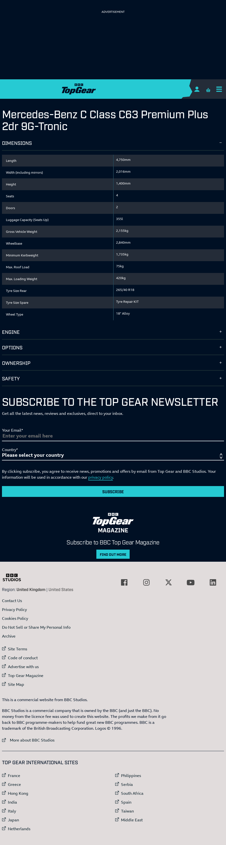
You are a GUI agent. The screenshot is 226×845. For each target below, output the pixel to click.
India (12, 802)
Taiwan (127, 811)
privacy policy (100, 477)
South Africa (132, 793)
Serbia (127, 784)
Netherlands (19, 828)
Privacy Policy (14, 609)
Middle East (132, 819)
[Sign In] (197, 89)
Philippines (131, 775)
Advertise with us (23, 666)
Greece (14, 784)
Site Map (16, 684)
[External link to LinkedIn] (213, 582)
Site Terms (17, 648)
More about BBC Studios (28, 740)
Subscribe (113, 491)
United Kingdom (31, 589)
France (14, 775)
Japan (13, 819)
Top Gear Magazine (25, 675)
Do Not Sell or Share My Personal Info (36, 627)
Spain (126, 802)
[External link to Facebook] (124, 582)
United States (61, 589)
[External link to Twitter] (168, 582)
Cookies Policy (15, 618)
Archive (9, 636)
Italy (12, 811)
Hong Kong (18, 793)
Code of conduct (23, 657)
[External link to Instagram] (146, 582)
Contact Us (12, 600)
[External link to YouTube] (191, 582)
